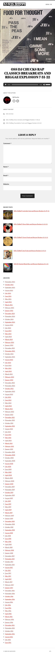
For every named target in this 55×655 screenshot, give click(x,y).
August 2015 (9, 637)
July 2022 (8, 398)
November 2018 (10, 525)
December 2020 (10, 453)
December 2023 (10, 349)
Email (5, 175)
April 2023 (8, 372)
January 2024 (9, 346)
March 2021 (9, 444)
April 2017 (8, 580)
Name (6, 167)
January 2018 (9, 554)
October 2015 (9, 632)
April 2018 (8, 545)
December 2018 (10, 522)
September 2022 (10, 392)
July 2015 (8, 640)
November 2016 (10, 594)
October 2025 (9, 285)
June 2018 (8, 539)
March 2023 (9, 375)
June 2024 (8, 331)
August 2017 (9, 568)
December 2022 (10, 383)
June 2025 (8, 297)
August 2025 (9, 291)
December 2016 (10, 591)
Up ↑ (50, 652)
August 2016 (9, 603)
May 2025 (8, 300)
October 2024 (9, 320)
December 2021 (10, 418)
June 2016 (8, 608)
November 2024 (10, 317)
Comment (7, 143)
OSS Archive (9, 114)
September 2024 (10, 323)
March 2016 (9, 617)
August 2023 (9, 360)
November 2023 (10, 352)
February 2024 (10, 343)
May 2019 (8, 507)
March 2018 (9, 548)
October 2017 (9, 562)
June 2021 (8, 435)
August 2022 (9, 395)
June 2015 (8, 643)
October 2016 (9, 597)
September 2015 (10, 634)
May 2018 (8, 542)
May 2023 (8, 369)
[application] (27, 85)
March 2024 (9, 340)
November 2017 (10, 559)
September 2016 (10, 600)
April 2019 (8, 510)
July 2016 (8, 606)
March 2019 (9, 513)
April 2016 (8, 614)
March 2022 (9, 409)
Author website (17, 101)
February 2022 (10, 412)
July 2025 (8, 294)
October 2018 (9, 528)
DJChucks (16, 97)
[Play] (6, 85)
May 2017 (8, 577)
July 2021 (8, 432)
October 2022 (9, 389)
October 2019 (9, 493)
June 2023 (8, 366)
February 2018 (10, 551)
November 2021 (10, 421)
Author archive (14, 101)
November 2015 (10, 629)
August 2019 (9, 499)
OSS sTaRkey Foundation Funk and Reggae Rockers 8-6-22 (23, 123)
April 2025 (8, 302)
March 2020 (9, 479)
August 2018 (9, 533)
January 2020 (9, 484)
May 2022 (8, 403)
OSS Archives (11, 652)
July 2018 (8, 536)
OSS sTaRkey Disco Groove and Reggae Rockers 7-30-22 (23, 120)
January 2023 (9, 380)
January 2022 (9, 415)
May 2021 (8, 438)
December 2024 (10, 314)
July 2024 (8, 328)
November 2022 (10, 386)
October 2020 (9, 458)
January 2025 (9, 311)
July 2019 (8, 502)
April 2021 (8, 441)
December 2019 (10, 487)
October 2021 (9, 424)
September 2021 (10, 427)
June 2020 (8, 470)
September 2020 (10, 461)
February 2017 (9, 585)
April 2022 (8, 406)
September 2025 (10, 288)
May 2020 (8, 473)
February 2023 (10, 377)
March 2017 (9, 582)
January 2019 (9, 519)
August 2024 (9, 326)
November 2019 (10, 490)
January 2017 (9, 588)
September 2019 (10, 496)
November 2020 (10, 455)
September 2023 (10, 357)
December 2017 (10, 557)
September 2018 (10, 530)
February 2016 (10, 620)
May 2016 (8, 611)
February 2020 (10, 481)
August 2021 (9, 429)
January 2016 (9, 623)
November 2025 (10, 282)
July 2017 (8, 571)
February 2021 (10, 447)
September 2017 (10, 565)
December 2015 (10, 626)
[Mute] (44, 85)
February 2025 (10, 308)
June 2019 (8, 504)
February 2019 (10, 516)
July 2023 (8, 363)
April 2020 (8, 476)
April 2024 (8, 337)
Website (6, 184)
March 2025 (9, 305)
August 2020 (9, 464)
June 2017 (8, 574)
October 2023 (9, 354)
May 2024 (8, 334)
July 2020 (8, 467)
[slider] (25, 84)
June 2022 (8, 401)
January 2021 (9, 450)
